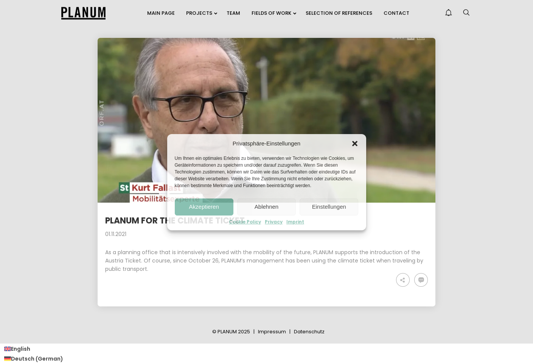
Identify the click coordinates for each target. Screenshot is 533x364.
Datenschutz (309, 331)
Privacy (274, 222)
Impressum (272, 331)
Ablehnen (266, 206)
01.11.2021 (115, 234)
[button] (355, 143)
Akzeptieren (204, 206)
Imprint (295, 222)
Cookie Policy (245, 222)
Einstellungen (329, 206)
